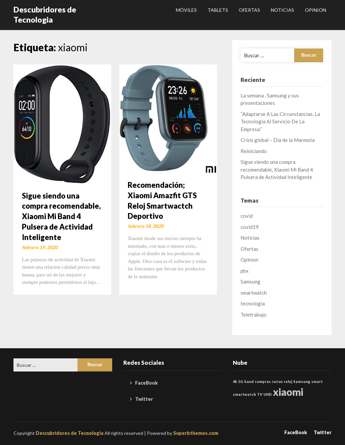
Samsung (250, 281)
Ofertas (249, 10)
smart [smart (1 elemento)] (317, 381)
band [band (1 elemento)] (249, 381)
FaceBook (146, 383)
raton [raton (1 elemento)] (277, 381)
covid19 (250, 227)
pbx (245, 271)
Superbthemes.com (195, 433)
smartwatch (254, 293)
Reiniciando (254, 151)
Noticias (282, 10)
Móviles (186, 10)
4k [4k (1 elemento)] (235, 381)
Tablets (218, 10)
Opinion (315, 10)
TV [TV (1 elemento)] (259, 394)
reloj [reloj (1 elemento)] (288, 381)
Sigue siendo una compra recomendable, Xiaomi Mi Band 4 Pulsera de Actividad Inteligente (61, 216)
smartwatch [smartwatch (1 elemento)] (244, 394)
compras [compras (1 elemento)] (263, 381)
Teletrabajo (253, 315)
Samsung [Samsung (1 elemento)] (301, 381)
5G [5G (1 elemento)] (240, 381)
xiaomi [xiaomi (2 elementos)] (288, 392)
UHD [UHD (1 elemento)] (267, 394)
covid (247, 216)
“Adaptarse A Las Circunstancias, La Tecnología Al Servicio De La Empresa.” (280, 121)
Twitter (144, 399)
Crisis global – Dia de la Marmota (278, 140)
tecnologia (253, 303)
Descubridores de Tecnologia (44, 14)
